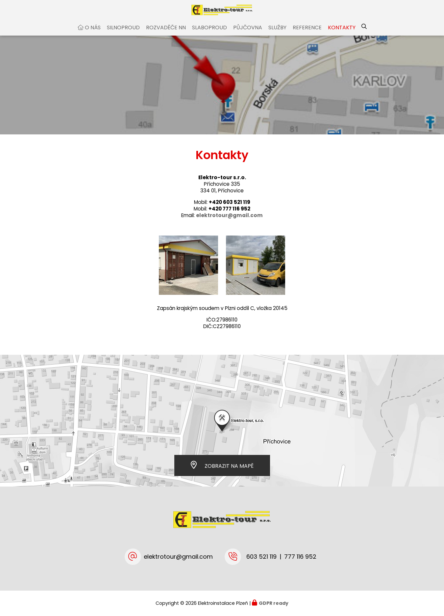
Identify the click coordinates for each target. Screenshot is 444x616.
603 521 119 (261, 556)
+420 (229, 208)
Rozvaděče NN (166, 34)
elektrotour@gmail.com (178, 556)
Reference (307, 34)
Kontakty (342, 34)
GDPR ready (273, 603)
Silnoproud (123, 34)
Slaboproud (209, 34)
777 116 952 (300, 556)
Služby (277, 34)
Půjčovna (247, 34)
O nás (93, 34)
